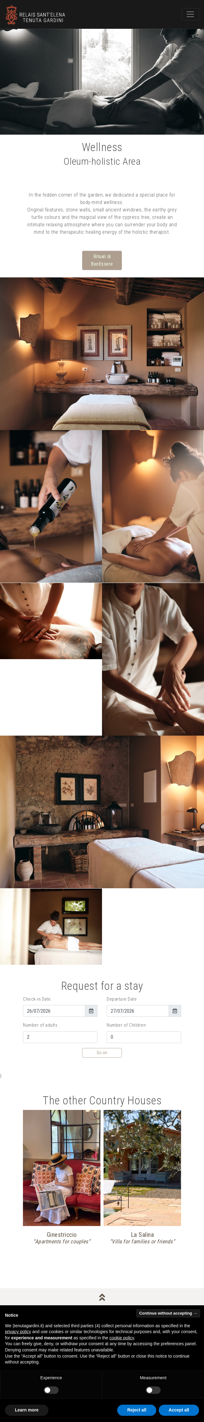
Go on (102, 1052)
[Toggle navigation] (190, 14)
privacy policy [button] (18, 1331)
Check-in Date (37, 999)
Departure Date (122, 999)
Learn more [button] (26, 1409)
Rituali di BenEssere (102, 260)
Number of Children (126, 1025)
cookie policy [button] (121, 1337)
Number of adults (40, 1025)
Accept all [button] (179, 1409)
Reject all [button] (136, 1409)
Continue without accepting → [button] (168, 1313)
